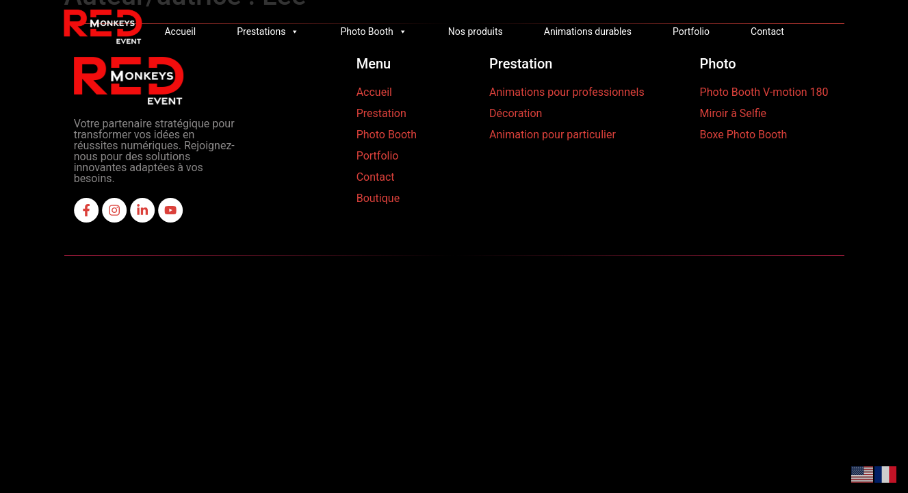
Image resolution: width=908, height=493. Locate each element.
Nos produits (475, 31)
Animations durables (588, 31)
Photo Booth (373, 31)
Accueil (180, 31)
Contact (767, 31)
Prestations (268, 31)
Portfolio (691, 31)
